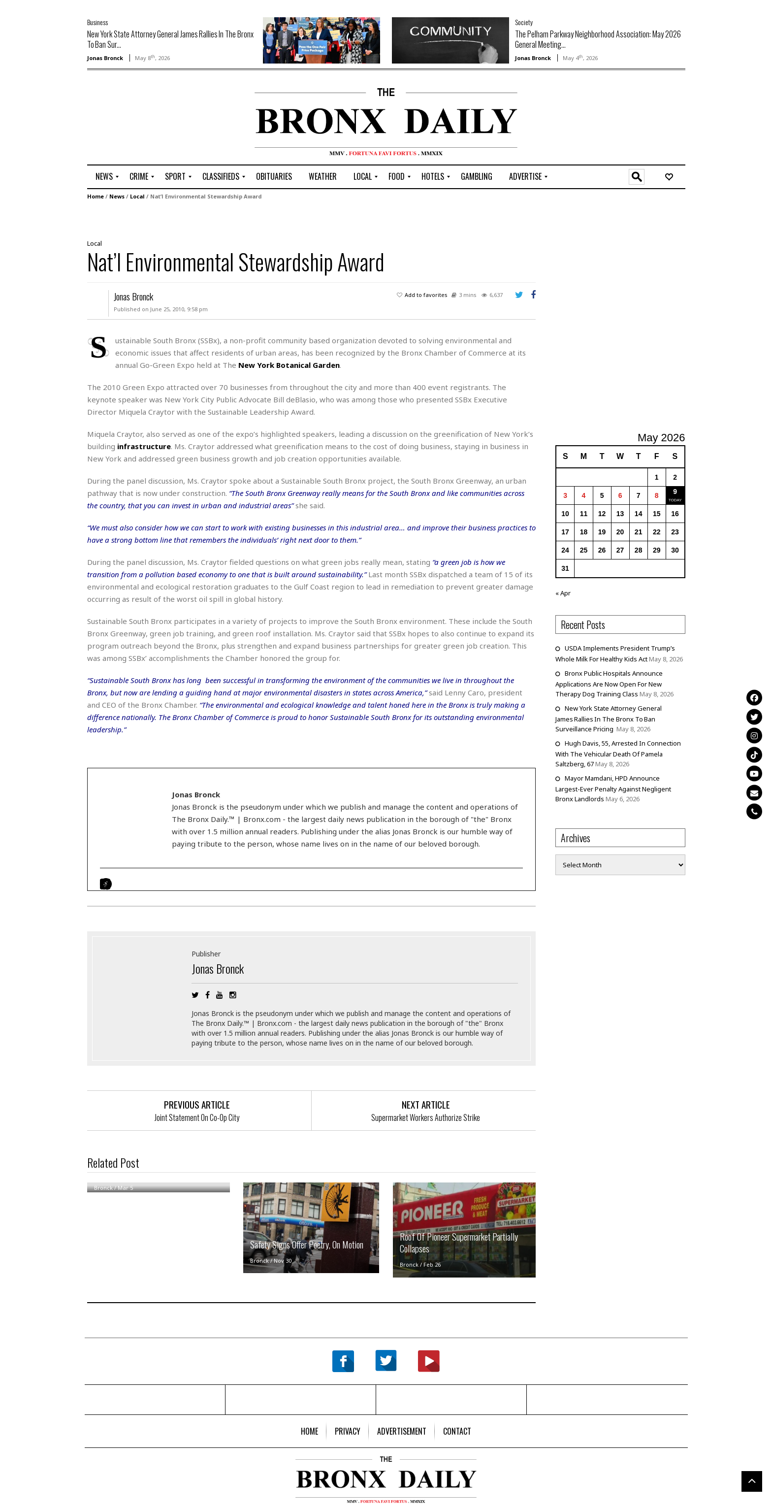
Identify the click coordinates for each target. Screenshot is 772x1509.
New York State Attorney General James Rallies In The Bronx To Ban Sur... (170, 39)
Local (137, 196)
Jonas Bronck (105, 58)
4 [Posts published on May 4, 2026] (584, 495)
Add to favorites (426, 294)
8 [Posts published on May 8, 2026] (657, 495)
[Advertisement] (144, 118)
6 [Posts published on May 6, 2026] (620, 495)
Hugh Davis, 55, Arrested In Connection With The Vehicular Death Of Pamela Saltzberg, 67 (618, 753)
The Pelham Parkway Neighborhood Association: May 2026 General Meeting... (598, 39)
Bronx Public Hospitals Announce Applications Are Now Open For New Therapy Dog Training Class (609, 683)
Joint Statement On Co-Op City (197, 1117)
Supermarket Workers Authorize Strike (425, 1117)
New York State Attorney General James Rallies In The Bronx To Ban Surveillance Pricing (608, 718)
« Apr (563, 593)
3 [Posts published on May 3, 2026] (565, 495)
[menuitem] (104, 176)
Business (97, 22)
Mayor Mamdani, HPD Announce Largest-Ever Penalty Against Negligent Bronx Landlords (613, 788)
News (117, 196)
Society (524, 22)
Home (95, 196)
